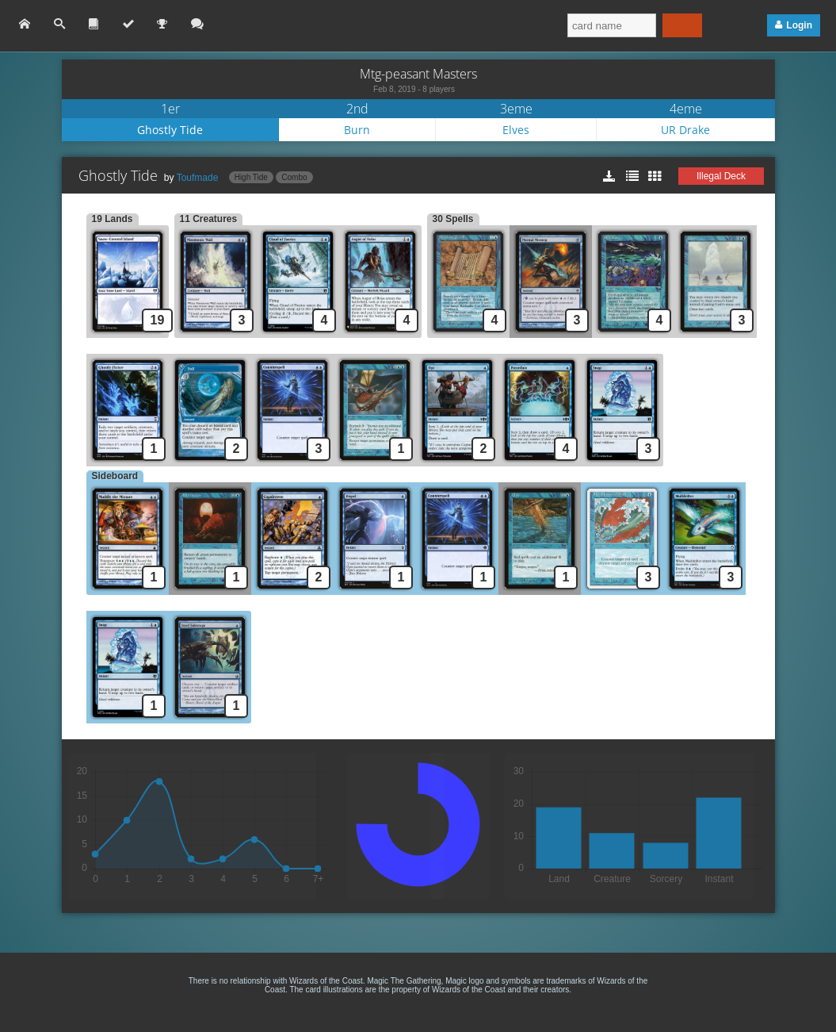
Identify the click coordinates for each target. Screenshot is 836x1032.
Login (799, 25)
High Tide (251, 177)
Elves (515, 129)
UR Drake (685, 129)
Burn (357, 129)
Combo (294, 177)
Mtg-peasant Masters (418, 73)
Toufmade (198, 177)
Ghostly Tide (170, 129)
